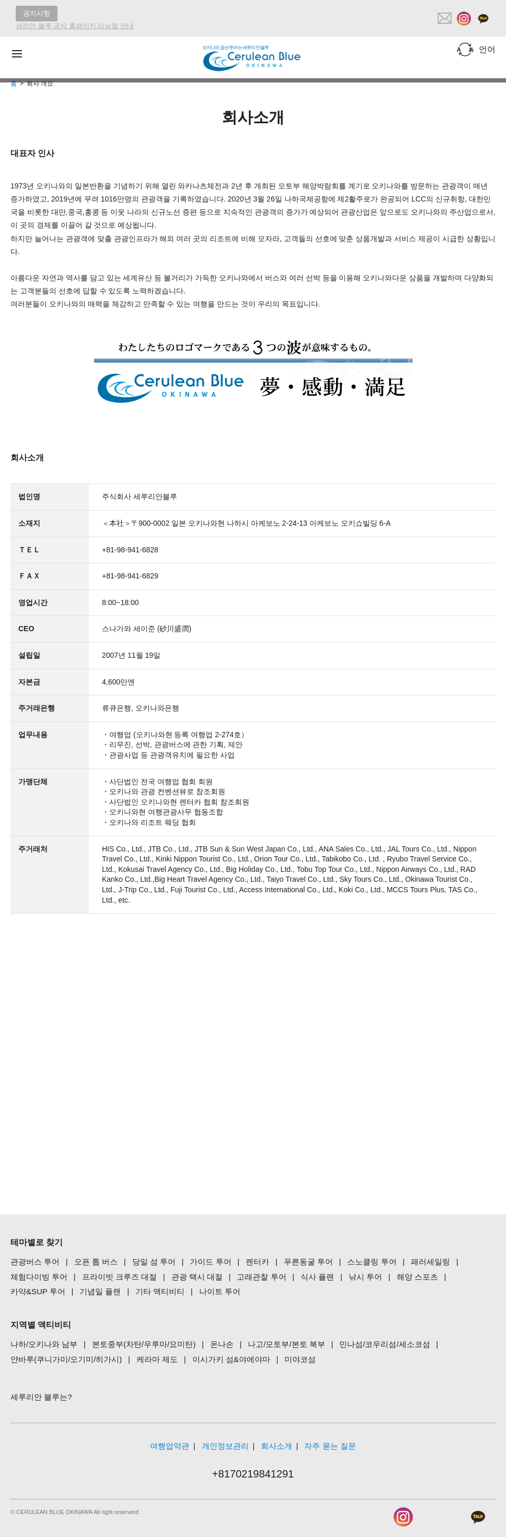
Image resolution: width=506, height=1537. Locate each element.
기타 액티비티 (160, 1291)
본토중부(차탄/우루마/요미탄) (144, 1344)
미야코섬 (300, 1359)
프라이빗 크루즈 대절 (119, 1276)
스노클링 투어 (371, 1261)
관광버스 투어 (35, 1261)
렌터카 (257, 1261)
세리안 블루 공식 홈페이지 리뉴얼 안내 (75, 26)
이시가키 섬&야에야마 (231, 1359)
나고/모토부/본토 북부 (286, 1344)
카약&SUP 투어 (37, 1291)
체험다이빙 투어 (38, 1276)
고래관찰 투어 (261, 1276)
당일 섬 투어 (154, 1261)
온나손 (222, 1344)
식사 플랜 (317, 1276)
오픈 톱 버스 (96, 1261)
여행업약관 (169, 1445)
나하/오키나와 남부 (43, 1344)
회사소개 (276, 1445)
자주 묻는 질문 (329, 1445)
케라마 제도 (157, 1359)
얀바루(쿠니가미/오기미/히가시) (66, 1359)
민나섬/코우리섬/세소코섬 (384, 1344)
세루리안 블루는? (41, 1396)
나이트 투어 (219, 1291)
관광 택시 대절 (197, 1276)
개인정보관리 (225, 1445)
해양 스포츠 (417, 1276)
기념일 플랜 (100, 1291)
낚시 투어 (365, 1276)
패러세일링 (430, 1261)
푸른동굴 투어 (308, 1261)
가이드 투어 (210, 1261)
